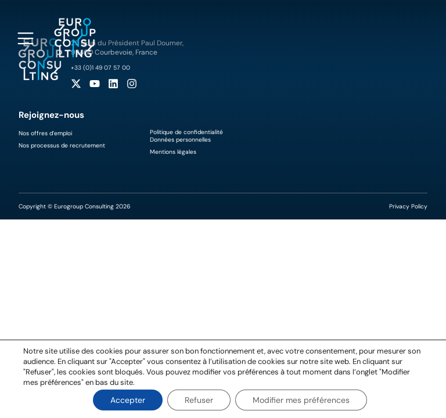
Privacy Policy (408, 206)
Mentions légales (173, 152)
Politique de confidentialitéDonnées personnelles (186, 135)
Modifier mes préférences (301, 400)
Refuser (199, 400)
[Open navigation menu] (25, 38)
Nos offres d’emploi (45, 133)
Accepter (127, 400)
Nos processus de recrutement (62, 145)
